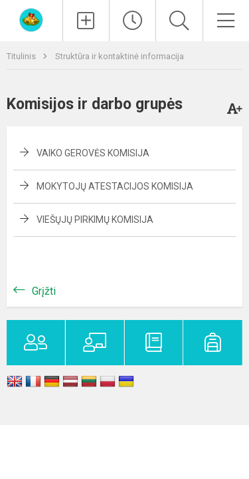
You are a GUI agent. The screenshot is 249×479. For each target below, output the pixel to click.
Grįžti (44, 291)
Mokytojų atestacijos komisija (115, 186)
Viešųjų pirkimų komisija (95, 219)
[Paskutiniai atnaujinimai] (132, 20)
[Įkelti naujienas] (86, 20)
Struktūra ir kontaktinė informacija (119, 56)
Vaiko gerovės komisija (93, 153)
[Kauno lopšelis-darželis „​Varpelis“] (31, 19)
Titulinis (22, 56)
